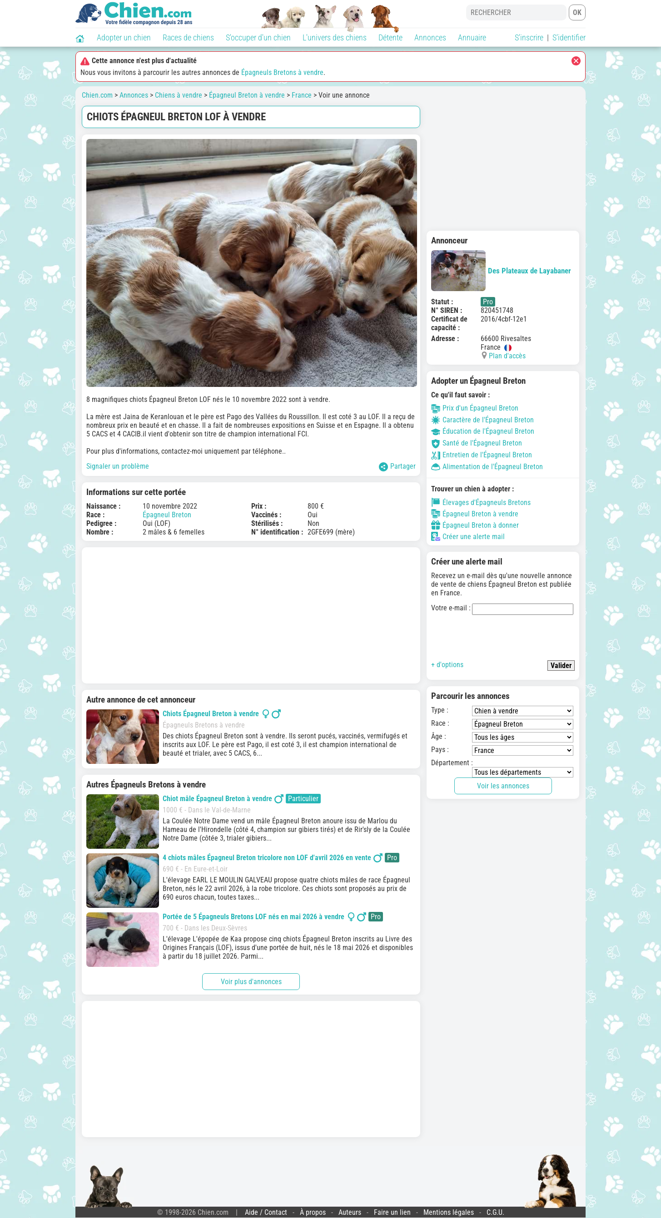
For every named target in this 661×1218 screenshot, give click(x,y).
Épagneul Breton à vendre (247, 95)
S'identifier (569, 37)
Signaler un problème (117, 466)
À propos (313, 1212)
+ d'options (447, 664)
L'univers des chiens (335, 37)
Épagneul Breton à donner (475, 525)
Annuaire (472, 37)
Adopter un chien (124, 37)
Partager (397, 466)
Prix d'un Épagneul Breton (474, 408)
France (302, 95)
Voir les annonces (503, 786)
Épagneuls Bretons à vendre (282, 72)
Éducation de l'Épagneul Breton (482, 431)
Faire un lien (392, 1212)
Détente (390, 37)
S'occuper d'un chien (258, 37)
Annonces (430, 37)
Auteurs (349, 1212)
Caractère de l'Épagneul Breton (482, 420)
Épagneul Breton (167, 514)
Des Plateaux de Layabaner (501, 270)
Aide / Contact (266, 1212)
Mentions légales (448, 1212)
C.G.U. (495, 1212)
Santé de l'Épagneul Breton (476, 443)
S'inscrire (529, 37)
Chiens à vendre (178, 95)
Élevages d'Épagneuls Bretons (481, 502)
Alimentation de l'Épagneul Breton (487, 466)
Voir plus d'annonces (251, 981)
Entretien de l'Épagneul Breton (481, 455)
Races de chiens (188, 37)
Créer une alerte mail (468, 536)
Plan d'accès (507, 356)
